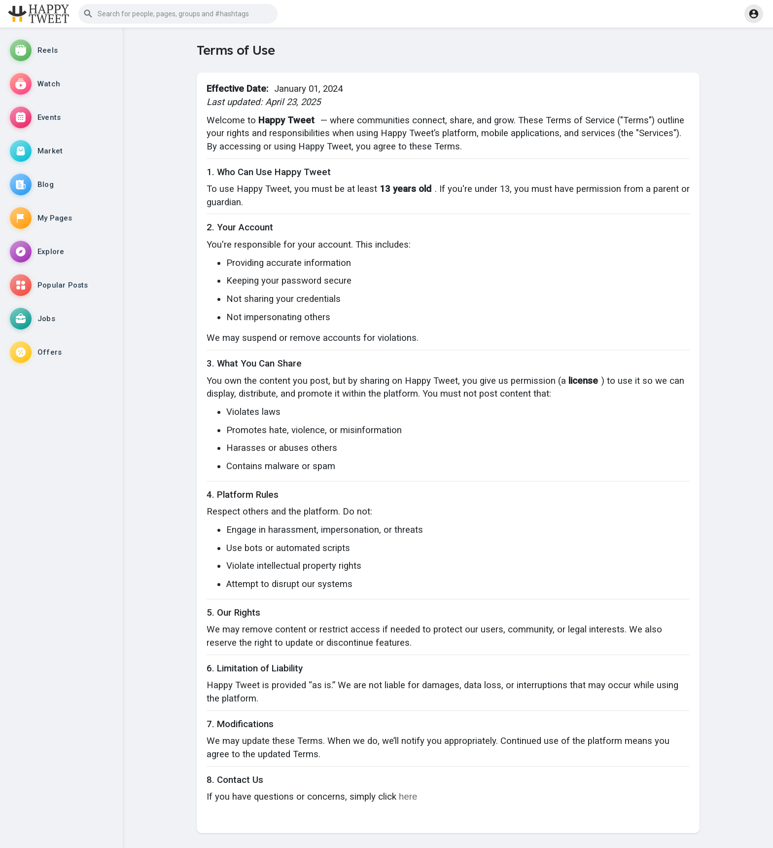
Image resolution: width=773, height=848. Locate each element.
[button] (178, 14)
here (408, 796)
